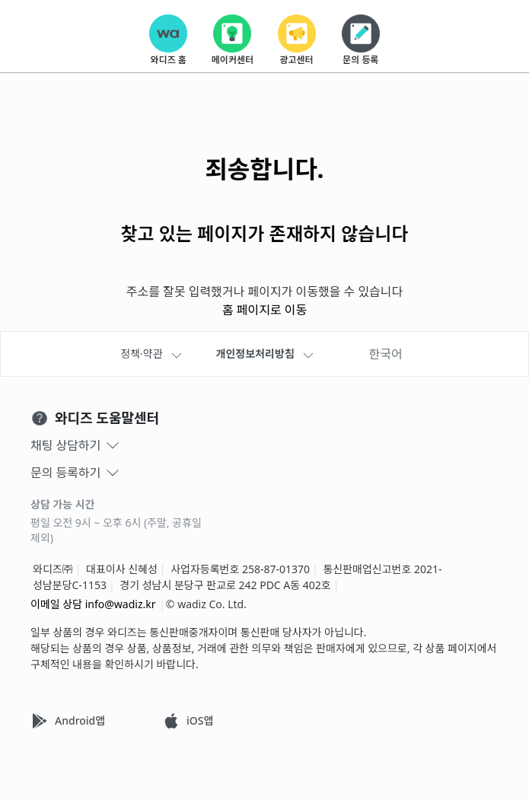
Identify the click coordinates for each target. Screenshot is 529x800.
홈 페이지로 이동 (264, 309)
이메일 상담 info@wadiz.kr (93, 604)
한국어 (386, 354)
